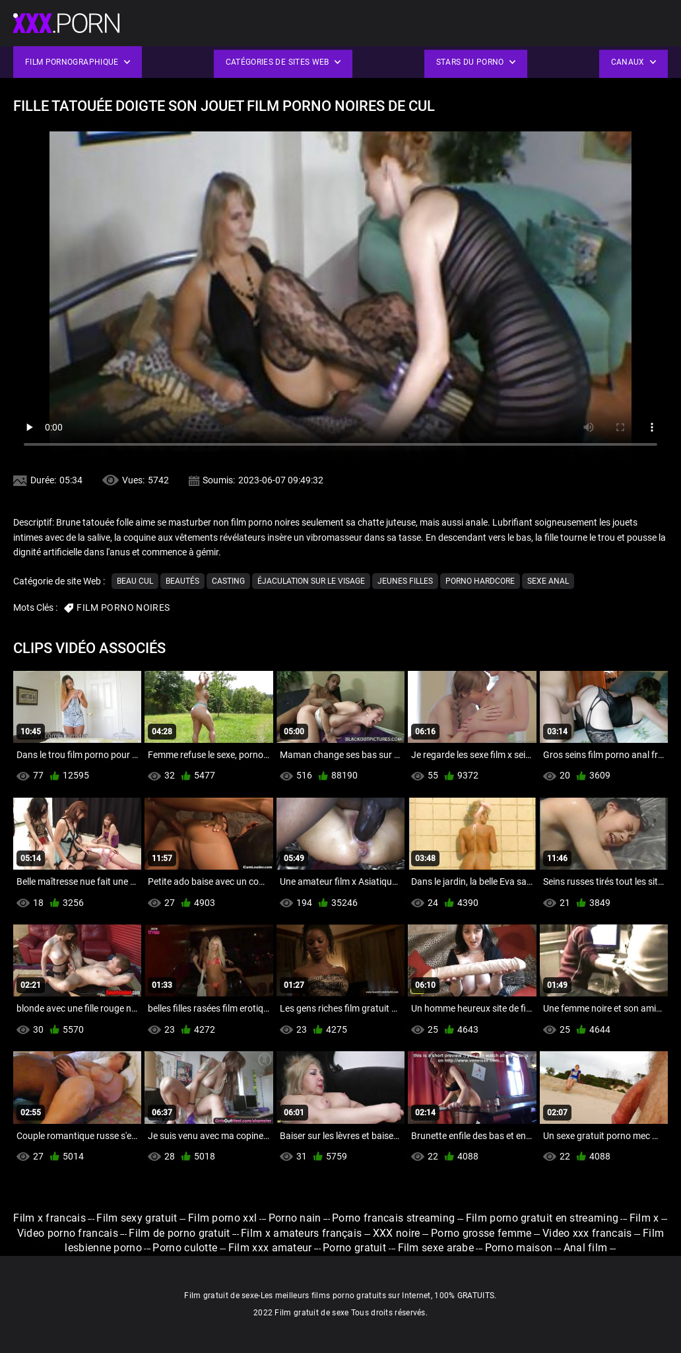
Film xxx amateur (270, 1247)
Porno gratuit (356, 1247)
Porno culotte (184, 1247)
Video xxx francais (587, 1233)
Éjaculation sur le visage (311, 581)
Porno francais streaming (393, 1218)
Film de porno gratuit (179, 1233)
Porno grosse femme (481, 1233)
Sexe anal (548, 581)
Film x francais (49, 1218)
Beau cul (135, 581)
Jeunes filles (405, 581)
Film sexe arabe (436, 1247)
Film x (644, 1218)
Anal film (586, 1247)
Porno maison (519, 1247)
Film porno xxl (224, 1218)
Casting (228, 581)
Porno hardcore (480, 581)
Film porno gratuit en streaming (542, 1218)
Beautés (182, 581)
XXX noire (396, 1233)
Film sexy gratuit (136, 1218)
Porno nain (295, 1218)
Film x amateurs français (301, 1233)
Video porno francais (67, 1233)
